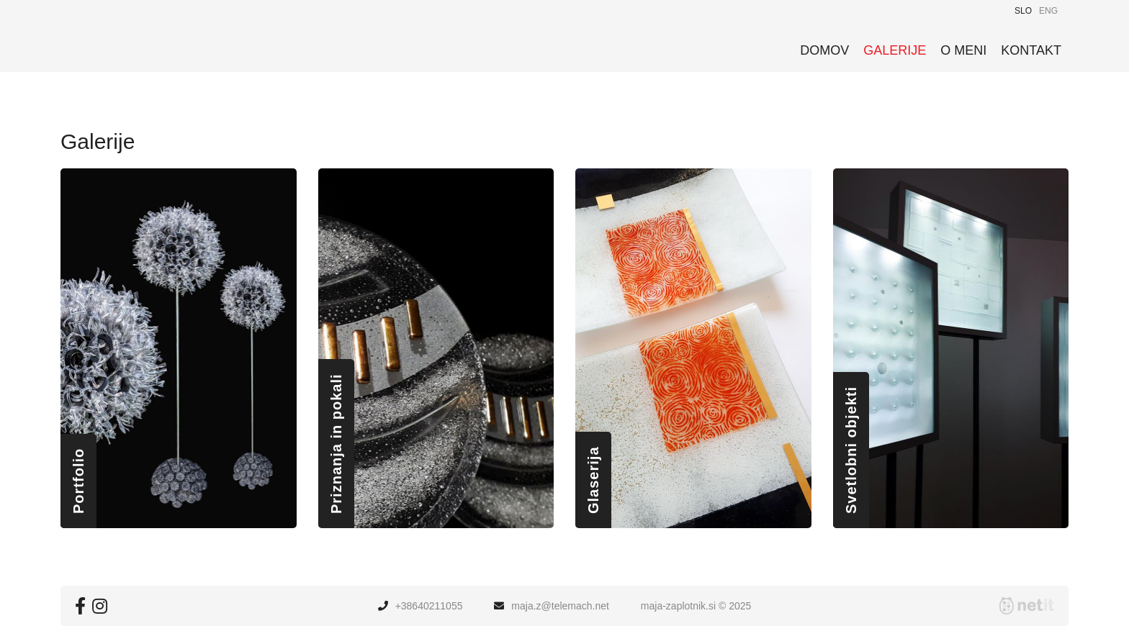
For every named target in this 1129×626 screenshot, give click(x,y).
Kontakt (1031, 50)
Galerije (894, 50)
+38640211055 (429, 606)
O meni (963, 50)
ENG (1048, 11)
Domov (824, 50)
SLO (1023, 11)
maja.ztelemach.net (560, 606)
